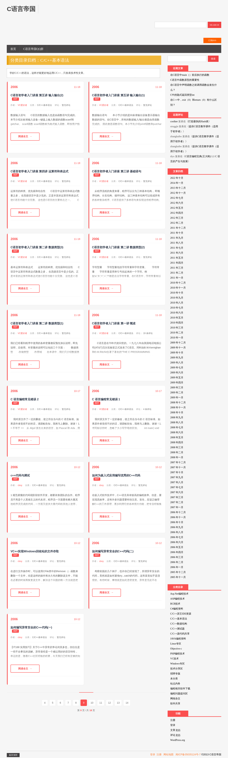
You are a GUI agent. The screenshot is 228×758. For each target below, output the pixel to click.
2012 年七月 (176, 198)
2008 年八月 (176, 422)
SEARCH (214, 25)
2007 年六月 (176, 492)
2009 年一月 (176, 397)
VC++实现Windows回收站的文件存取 (35, 551)
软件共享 (175, 703)
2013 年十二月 (178, 188)
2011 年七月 (176, 247)
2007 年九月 (176, 477)
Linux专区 (175, 643)
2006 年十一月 (178, 517)
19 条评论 (148, 333)
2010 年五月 (176, 317)
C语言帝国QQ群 (33, 48)
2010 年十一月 (178, 287)
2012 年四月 (176, 213)
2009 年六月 (176, 372)
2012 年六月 (176, 203)
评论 (175, 735)
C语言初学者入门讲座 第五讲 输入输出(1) (118, 95)
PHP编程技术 (177, 653)
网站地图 (168, 754)
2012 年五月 (176, 208)
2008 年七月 (176, 427)
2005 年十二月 (178, 572)
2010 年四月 (176, 322)
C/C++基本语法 (44, 105)
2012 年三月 (176, 218)
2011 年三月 (176, 267)
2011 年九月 (176, 238)
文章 (175, 730)
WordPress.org (177, 740)
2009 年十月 (176, 352)
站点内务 (175, 683)
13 (118, 703)
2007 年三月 (176, 497)
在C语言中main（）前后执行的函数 (189, 75)
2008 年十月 (176, 412)
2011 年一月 (176, 277)
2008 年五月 (176, 437)
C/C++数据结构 (178, 623)
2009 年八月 (176, 362)
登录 (172, 725)
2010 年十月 (176, 292)
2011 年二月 (176, 272)
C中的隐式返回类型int (182, 95)
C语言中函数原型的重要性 (184, 80)
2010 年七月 (176, 307)
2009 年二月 (176, 392)
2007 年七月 (176, 487)
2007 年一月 (176, 507)
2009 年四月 (176, 382)
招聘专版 (175, 673)
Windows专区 (177, 663)
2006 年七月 (176, 537)
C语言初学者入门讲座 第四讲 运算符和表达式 (39, 171)
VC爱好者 (22, 105)
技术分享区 (176, 668)
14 (127, 703)
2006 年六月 (176, 542)
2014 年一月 (176, 183)
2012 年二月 (176, 223)
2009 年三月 (176, 387)
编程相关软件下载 (180, 688)
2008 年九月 (176, 417)
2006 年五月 (176, 547)
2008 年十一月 (178, 407)
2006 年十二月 (178, 512)
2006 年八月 (176, 532)
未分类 (174, 678)
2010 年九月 (176, 297)
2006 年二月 (176, 562)
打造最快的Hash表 (198, 121)
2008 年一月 (176, 457)
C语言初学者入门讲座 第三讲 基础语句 (116, 171)
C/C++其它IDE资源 (180, 613)
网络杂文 (175, 698)
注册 (172, 720)
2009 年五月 (176, 377)
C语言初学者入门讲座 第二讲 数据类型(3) (37, 247)
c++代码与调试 (20, 475)
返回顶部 (13, 755)
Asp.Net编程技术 (179, 593)
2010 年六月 (176, 312)
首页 (13, 48)
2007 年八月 (176, 482)
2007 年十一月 (178, 467)
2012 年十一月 (178, 193)
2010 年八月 (176, 302)
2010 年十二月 (178, 282)
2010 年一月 (176, 337)
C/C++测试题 (177, 628)
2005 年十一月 (178, 577)
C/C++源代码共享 (180, 633)
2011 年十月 (176, 233)
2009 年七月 (176, 367)
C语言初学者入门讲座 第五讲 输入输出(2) (37, 95)
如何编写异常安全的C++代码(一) (31, 627)
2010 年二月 (176, 332)
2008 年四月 (176, 442)
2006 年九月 (176, 527)
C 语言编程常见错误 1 (106, 399)
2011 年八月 (176, 242)
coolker (174, 121)
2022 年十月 (176, 178)
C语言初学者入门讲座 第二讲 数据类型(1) (37, 323)
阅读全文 (23, 136)
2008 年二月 (176, 452)
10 (92, 703)
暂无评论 (66, 105)
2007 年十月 (176, 472)
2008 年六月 (176, 432)
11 (100, 703)
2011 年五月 (176, 257)
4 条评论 (147, 409)
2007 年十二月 (178, 462)
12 (109, 703)
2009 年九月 (176, 357)
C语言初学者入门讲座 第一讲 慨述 (114, 323)
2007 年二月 (176, 502)
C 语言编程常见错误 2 (24, 399)
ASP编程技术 (177, 598)
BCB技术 (175, 603)
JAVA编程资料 (178, 638)
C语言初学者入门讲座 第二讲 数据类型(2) (118, 247)
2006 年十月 (176, 522)
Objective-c (176, 648)
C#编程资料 (176, 608)
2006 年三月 (176, 557)
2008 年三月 (176, 447)
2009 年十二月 (178, 342)
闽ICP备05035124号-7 (188, 754)
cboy (20, 485)
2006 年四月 (176, 552)
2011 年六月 (176, 252)
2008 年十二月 (178, 402)
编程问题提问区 (179, 693)
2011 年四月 (176, 262)
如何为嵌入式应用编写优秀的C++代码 (116, 475)
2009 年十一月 (178, 347)
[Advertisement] (109, 12)
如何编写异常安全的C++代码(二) (113, 551)
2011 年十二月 (178, 228)
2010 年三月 (176, 327)
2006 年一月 (176, 567)
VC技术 (174, 658)
